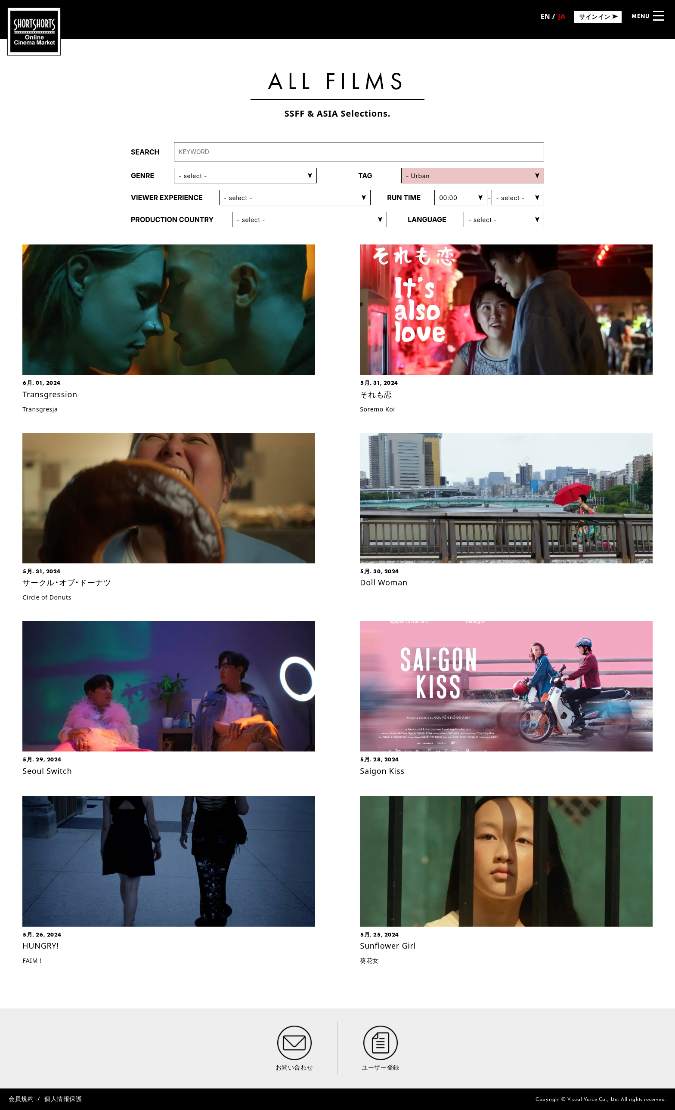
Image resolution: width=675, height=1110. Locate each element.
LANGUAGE (427, 219)
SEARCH (145, 151)
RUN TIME (404, 197)
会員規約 (21, 1099)
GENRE (142, 175)
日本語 (561, 19)
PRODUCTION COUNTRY (172, 219)
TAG (365, 175)
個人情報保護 (63, 1099)
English (545, 19)
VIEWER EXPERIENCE (167, 197)
